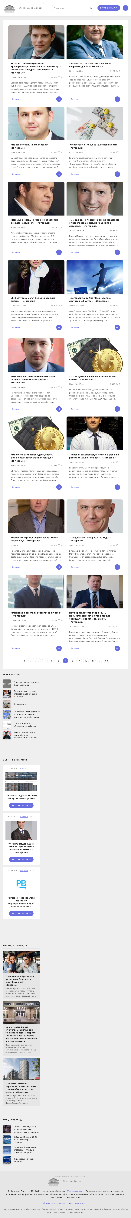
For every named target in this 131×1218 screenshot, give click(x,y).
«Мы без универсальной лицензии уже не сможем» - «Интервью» (92, 378)
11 (93, 660)
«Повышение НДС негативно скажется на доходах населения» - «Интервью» (34, 221)
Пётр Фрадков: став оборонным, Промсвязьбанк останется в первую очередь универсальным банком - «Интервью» (89, 617)
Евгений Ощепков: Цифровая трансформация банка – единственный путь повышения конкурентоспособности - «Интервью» (36, 68)
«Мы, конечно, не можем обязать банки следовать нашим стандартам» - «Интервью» (33, 379)
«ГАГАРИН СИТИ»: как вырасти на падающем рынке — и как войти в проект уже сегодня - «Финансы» (20, 1088)
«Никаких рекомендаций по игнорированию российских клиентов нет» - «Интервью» (94, 456)
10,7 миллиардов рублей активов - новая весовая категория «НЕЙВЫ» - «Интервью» (21, 848)
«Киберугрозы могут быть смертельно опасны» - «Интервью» (33, 299)
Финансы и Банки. (31, 5)
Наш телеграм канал (54, 1203)
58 (106, 660)
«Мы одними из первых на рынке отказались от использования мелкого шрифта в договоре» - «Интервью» (94, 222)
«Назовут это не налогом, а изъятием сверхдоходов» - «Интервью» (90, 65)
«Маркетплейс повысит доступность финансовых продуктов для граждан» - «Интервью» (33, 457)
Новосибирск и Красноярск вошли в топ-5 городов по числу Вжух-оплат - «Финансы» (19, 980)
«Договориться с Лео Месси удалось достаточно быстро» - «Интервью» (90, 299)
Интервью (16, 99)
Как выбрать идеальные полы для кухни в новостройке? (21, 797)
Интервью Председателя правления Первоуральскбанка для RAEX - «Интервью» (21, 902)
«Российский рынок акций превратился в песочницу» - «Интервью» (34, 539)
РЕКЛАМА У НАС (78, 1203)
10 (86, 660)
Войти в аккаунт (108, 8)
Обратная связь (74, 1191)
